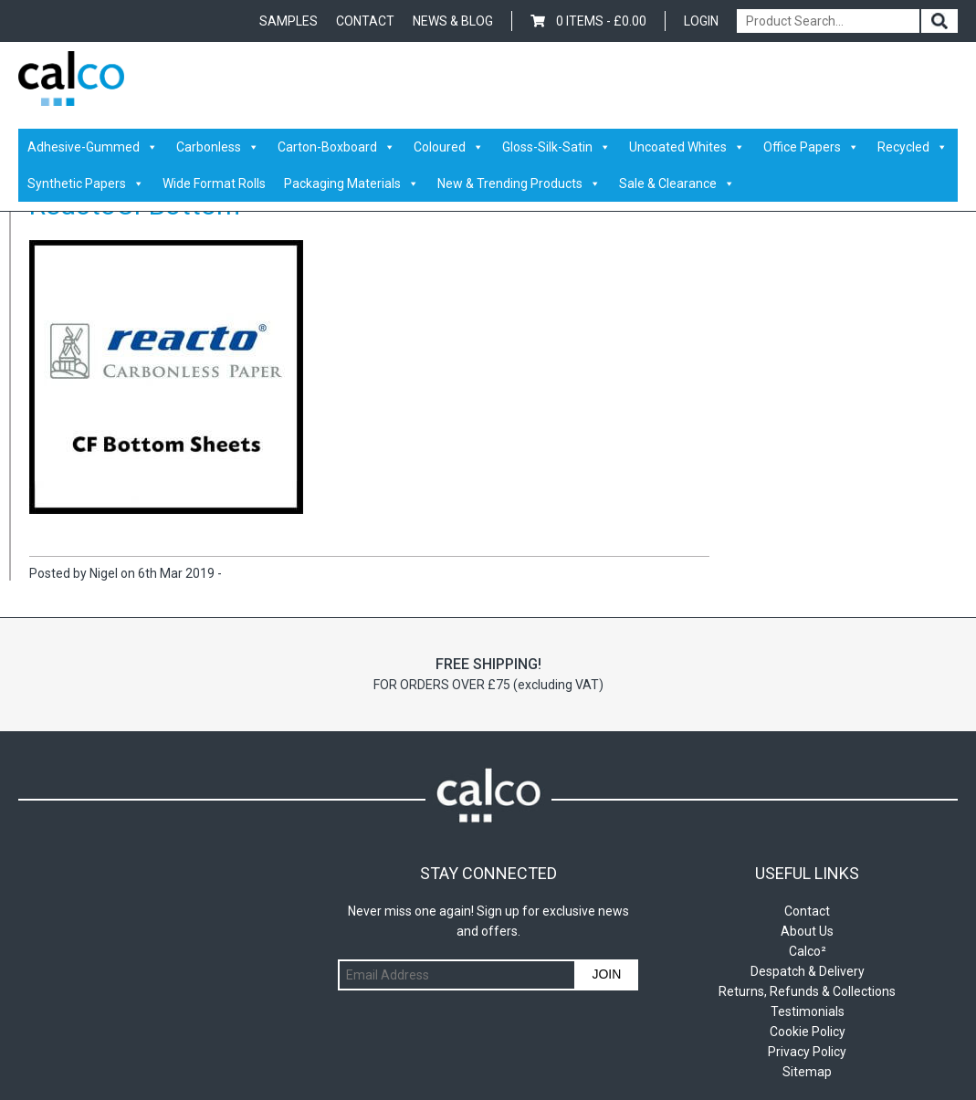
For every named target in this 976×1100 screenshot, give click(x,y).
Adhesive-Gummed (92, 147)
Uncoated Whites (687, 147)
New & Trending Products (519, 183)
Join (606, 974)
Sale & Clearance (677, 183)
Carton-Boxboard (336, 147)
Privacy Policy (807, 1051)
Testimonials (808, 1011)
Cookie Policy (807, 1031)
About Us (807, 931)
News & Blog (453, 21)
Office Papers (811, 147)
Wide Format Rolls (214, 183)
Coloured (449, 147)
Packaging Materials (351, 183)
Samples (288, 21)
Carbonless (217, 147)
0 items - (588, 21)
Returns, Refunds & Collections (807, 991)
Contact (365, 21)
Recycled (912, 147)
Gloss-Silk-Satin (556, 147)
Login (701, 21)
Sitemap (807, 1071)
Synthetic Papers (85, 183)
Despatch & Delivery (807, 971)
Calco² (807, 951)
